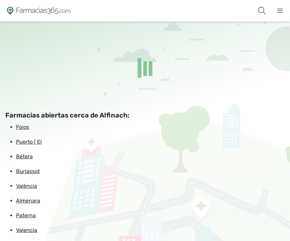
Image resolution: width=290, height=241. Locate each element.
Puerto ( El (29, 142)
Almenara (28, 200)
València (26, 186)
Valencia (26, 230)
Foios (22, 127)
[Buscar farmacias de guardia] (262, 10)
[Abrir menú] (280, 10)
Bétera (24, 156)
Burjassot (28, 171)
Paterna (26, 215)
